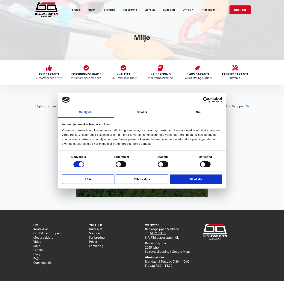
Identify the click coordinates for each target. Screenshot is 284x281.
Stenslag (149, 9)
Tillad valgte (142, 179)
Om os (187, 9)
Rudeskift (169, 9)
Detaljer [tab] (142, 112)
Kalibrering (130, 9)
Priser (91, 9)
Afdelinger (208, 9)
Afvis (88, 179)
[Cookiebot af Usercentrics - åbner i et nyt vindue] (205, 100)
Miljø (36, 246)
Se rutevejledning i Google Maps (168, 252)
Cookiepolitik (42, 263)
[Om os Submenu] (194, 10)
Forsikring (108, 9)
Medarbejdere (43, 237)
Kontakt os (40, 229)
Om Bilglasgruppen (47, 233)
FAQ (36, 258)
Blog (36, 254)
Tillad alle (195, 179)
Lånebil (38, 250)
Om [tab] (198, 112)
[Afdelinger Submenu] (218, 10)
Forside (75, 9)
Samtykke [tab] (86, 112)
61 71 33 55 (158, 233)
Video (37, 242)
